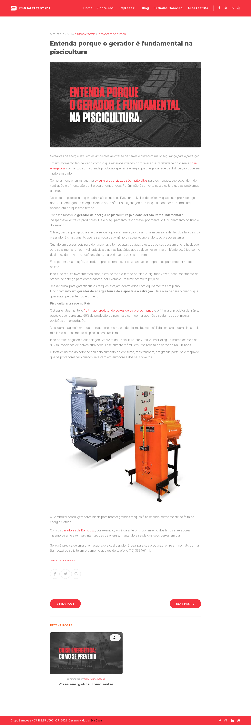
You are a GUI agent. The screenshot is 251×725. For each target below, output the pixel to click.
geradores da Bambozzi (78, 531)
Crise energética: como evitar (86, 685)
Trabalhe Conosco (167, 8)
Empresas (125, 8)
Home (85, 8)
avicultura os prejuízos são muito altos (121, 181)
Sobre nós (103, 8)
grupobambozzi (85, 34)
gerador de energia (62, 561)
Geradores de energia (112, 34)
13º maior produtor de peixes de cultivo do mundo (119, 311)
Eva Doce (96, 720)
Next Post (184, 604)
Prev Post (67, 604)
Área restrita (197, 8)
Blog (144, 8)
